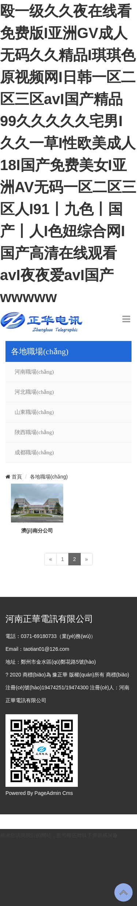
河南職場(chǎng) (34, 372)
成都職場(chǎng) (34, 452)
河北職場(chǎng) (34, 392)
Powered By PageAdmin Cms (39, 793)
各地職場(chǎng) (49, 477)
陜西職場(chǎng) (34, 432)
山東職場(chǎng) (34, 412)
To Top (123, 892)
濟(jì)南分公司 (37, 530)
